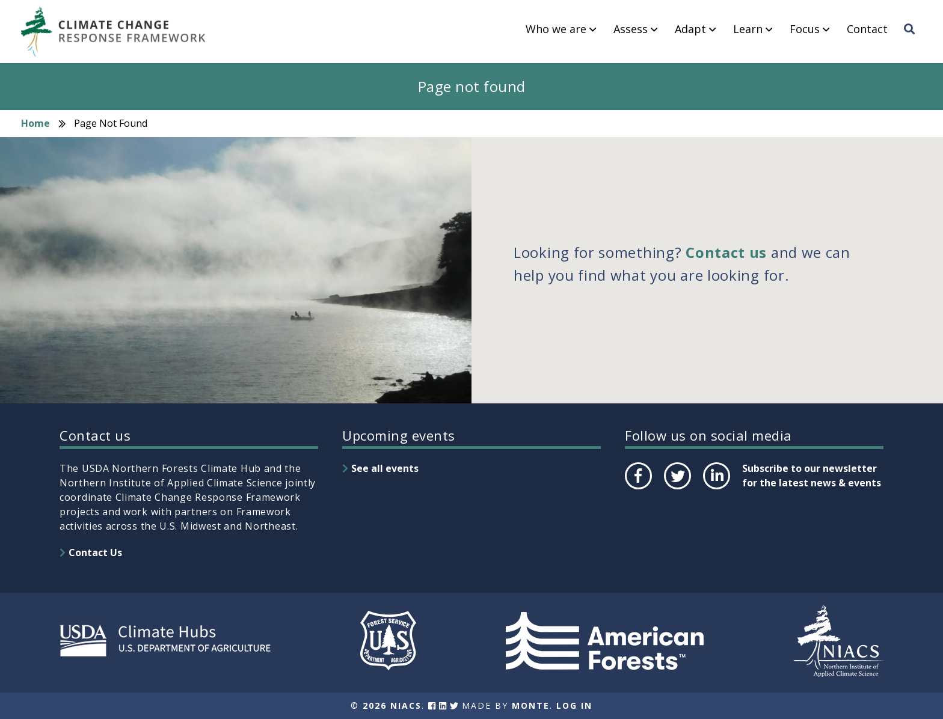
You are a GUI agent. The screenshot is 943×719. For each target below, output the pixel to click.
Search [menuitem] (913, 40)
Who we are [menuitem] (556, 29)
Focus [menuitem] (805, 29)
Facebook (637, 488)
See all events (385, 468)
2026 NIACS (392, 705)
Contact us (726, 252)
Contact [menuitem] (867, 29)
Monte (531, 705)
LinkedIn (715, 488)
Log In (574, 705)
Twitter (677, 488)
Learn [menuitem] (748, 29)
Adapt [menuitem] (690, 29)
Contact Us (95, 552)
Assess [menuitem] (630, 29)
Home (35, 123)
